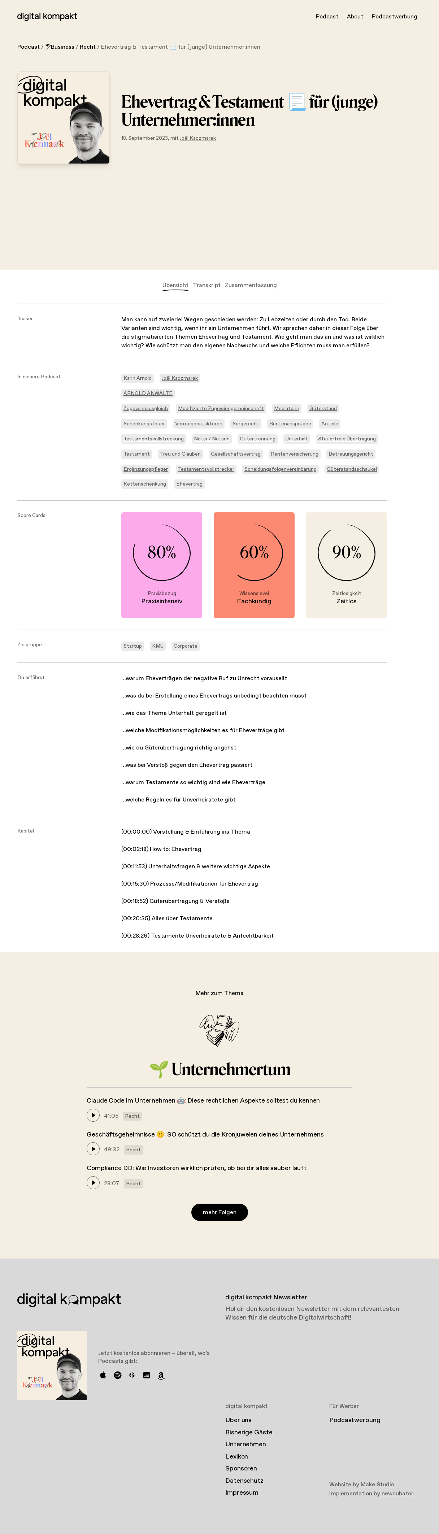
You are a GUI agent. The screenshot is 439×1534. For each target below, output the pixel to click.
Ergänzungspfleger (145, 469)
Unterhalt (297, 439)
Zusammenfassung (251, 285)
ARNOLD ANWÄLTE (148, 393)
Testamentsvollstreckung (153, 439)
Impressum (241, 1493)
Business (59, 47)
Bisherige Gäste (249, 1432)
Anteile (329, 424)
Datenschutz (244, 1481)
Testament (136, 454)
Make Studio (377, 1485)
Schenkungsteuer (144, 424)
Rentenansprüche (290, 424)
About (355, 17)
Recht (88, 47)
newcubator (397, 1494)
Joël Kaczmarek (198, 138)
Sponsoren (241, 1468)
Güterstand (323, 408)
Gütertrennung (257, 439)
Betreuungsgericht (351, 454)
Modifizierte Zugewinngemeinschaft (221, 408)
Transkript (207, 285)
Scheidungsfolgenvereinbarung (280, 469)
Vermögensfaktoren (198, 424)
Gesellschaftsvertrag (236, 454)
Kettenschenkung (144, 484)
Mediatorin (286, 408)
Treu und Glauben (180, 454)
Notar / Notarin (212, 439)
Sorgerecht (245, 424)
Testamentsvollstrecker (206, 469)
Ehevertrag (189, 484)
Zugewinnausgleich (145, 408)
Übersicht (175, 285)
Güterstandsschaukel (352, 469)
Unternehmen (245, 1444)
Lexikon (236, 1456)
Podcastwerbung (394, 17)
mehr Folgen (219, 1212)
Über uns (238, 1420)
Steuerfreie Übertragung (347, 439)
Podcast (327, 17)
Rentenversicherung (294, 454)
